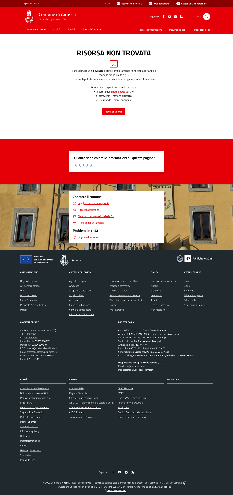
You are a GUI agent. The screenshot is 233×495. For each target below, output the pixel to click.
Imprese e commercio (120, 286)
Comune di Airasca (57, 14)
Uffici (22, 290)
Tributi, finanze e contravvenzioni (126, 300)
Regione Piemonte (78, 393)
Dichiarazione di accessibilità (34, 393)
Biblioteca (156, 290)
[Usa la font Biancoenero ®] (129, 3)
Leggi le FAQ (26, 402)
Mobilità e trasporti (119, 290)
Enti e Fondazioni (28, 300)
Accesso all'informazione (150, 29)
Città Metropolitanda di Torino (83, 398)
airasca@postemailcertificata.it (41, 348)
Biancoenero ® (128, 486)
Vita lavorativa (117, 309)
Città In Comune (174, 482)
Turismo (113, 305)
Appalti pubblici (76, 295)
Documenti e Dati (28, 295)
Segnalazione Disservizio (32, 412)
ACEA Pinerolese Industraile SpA (85, 407)
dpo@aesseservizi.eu (135, 366)
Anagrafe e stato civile (80, 290)
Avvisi (154, 300)
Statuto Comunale (29, 426)
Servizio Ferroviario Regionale (132, 417)
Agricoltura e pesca (78, 281)
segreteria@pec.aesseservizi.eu (138, 369)
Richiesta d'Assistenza (31, 417)
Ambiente (74, 286)
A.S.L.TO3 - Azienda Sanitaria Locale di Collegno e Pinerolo (98, 402)
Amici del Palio (76, 388)
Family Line (123, 407)
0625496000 (31, 337)
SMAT (120, 393)
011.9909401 (31, 334)
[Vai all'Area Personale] (191, 3)
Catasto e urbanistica (79, 305)
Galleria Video (190, 300)
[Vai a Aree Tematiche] (159, 3)
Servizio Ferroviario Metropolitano (134, 412)
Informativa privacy (29, 431)
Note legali (25, 436)
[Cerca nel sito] (206, 16)
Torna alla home (114, 111)
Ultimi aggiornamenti (30, 450)
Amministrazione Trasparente (34, 388)
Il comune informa (160, 305)
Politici (23, 309)
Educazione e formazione (81, 314)
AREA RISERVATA (115, 490)
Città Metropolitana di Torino (54, 19)
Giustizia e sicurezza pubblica (124, 281)
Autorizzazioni (76, 300)
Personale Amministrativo (33, 305)
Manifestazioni (158, 309)
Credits (23, 445)
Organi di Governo (29, 281)
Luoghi (187, 286)
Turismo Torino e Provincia (81, 417)
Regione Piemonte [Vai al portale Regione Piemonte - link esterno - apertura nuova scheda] (31, 3)
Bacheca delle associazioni (164, 281)
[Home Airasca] (49, 16)
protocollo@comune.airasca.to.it (42, 352)
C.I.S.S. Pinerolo (76, 412)
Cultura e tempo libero (80, 309)
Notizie (154, 286)
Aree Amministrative (30, 286)
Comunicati (156, 295)
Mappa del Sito (27, 460)
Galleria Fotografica (193, 295)
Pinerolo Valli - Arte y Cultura (132, 398)
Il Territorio (189, 290)
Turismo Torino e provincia (130, 402)
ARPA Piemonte (125, 388)
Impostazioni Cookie (30, 441)
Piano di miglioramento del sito (35, 398)
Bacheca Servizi (28, 421)
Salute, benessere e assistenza (125, 295)
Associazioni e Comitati (195, 305)
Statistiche (25, 455)
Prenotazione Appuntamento (34, 407)
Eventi (187, 281)
